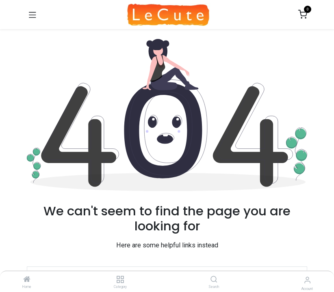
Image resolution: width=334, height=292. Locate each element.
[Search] (214, 280)
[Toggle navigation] (32, 14)
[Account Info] (307, 280)
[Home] (26, 280)
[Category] (120, 280)
